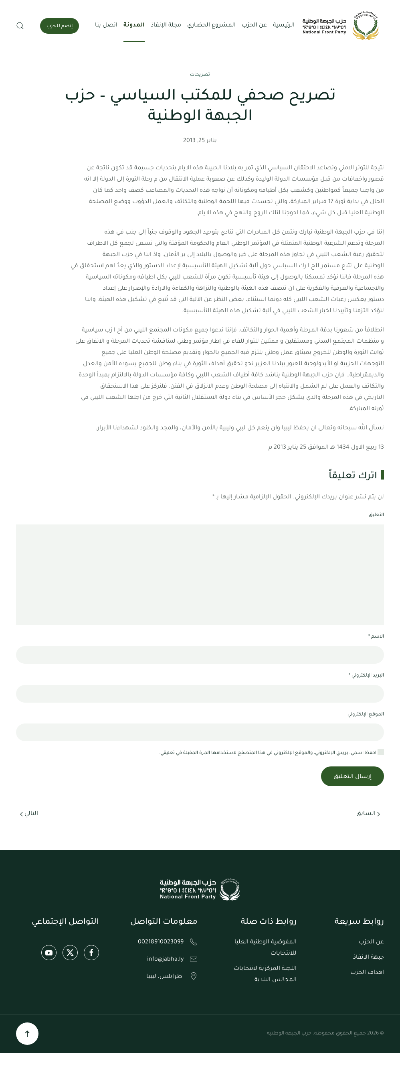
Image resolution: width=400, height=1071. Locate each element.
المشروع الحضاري (211, 25)
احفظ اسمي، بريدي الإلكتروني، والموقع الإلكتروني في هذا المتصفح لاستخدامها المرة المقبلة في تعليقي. (271, 752)
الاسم (376, 637)
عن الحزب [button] (254, 25)
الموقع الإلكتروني (365, 714)
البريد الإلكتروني (366, 676)
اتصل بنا (106, 25)
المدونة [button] (134, 25)
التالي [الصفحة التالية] (29, 814)
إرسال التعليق (352, 777)
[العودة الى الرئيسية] (342, 25)
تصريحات (200, 75)
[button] (20, 26)
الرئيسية (284, 25)
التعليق (376, 515)
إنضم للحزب (59, 26)
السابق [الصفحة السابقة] (368, 814)
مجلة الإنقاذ (166, 25)
